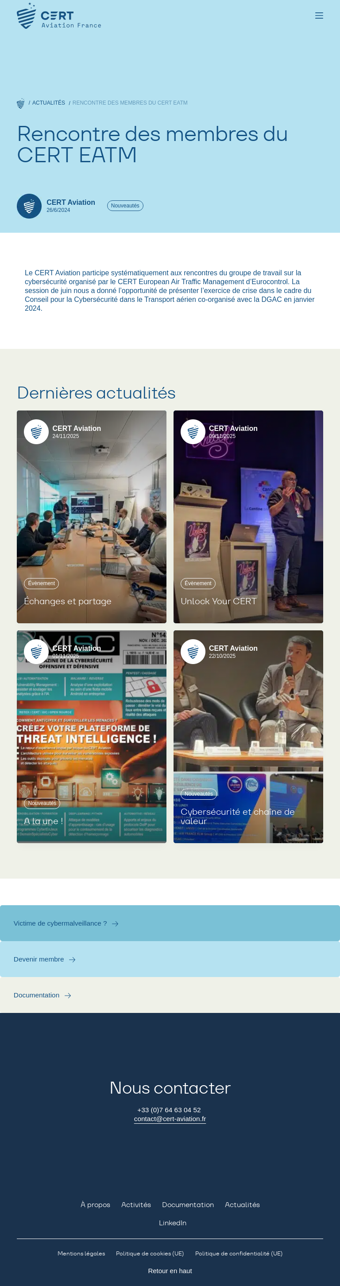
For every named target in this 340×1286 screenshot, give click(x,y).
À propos (95, 1204)
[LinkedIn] (170, 1223)
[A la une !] (91, 736)
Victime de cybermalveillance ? (60, 923)
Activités (136, 1204)
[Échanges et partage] (91, 516)
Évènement (41, 584)
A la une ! (43, 821)
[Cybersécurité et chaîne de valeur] (248, 736)
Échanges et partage (68, 601)
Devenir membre (39, 959)
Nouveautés (125, 206)
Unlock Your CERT (219, 601)
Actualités (242, 1204)
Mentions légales (81, 1253)
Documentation (37, 995)
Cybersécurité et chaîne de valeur (238, 817)
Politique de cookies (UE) (150, 1253)
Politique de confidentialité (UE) (239, 1253)
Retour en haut (170, 1270)
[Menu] (319, 16)
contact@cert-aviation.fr (170, 1118)
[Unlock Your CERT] (248, 516)
